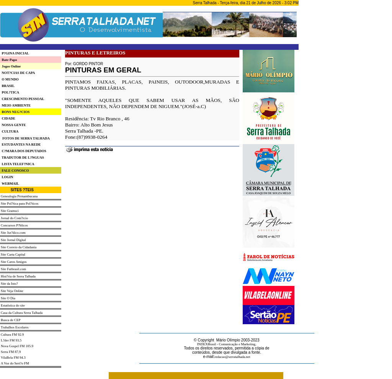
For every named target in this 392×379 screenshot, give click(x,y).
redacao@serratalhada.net (232, 357)
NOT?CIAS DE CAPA (17, 73)
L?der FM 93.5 (11, 340)
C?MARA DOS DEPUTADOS (23, 151)
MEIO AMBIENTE (15, 105)
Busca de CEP (11, 320)
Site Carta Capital (13, 254)
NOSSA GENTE (13, 125)
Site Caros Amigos (14, 262)
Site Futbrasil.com (13, 269)
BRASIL (7, 86)
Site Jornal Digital (13, 240)
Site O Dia (8, 298)
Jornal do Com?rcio (14, 218)
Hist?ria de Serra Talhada (18, 276)
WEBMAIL (9, 183)
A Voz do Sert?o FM (15, 363)
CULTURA (9, 131)
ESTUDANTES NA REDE (20, 144)
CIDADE (7, 118)
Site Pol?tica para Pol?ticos (19, 203)
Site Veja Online (12, 291)
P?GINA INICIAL (14, 53)
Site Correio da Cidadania (18, 247)
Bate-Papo (8, 60)
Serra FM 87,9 (11, 352)
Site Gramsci (10, 211)
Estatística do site (13, 305)
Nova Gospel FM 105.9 (17, 346)
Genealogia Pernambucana (19, 196)
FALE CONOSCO (14, 170)
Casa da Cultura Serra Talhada (21, 313)
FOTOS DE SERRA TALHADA (26, 138)
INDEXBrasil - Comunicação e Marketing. (226, 344)
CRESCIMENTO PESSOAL (22, 99)
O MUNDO (9, 79)
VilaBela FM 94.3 (13, 357)
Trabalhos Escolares (14, 327)
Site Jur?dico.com (13, 233)
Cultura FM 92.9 (12, 334)
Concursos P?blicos (14, 225)
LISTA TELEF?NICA (17, 164)
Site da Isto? (9, 283)
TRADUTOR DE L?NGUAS (22, 157)
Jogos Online (10, 66)
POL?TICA (9, 92)
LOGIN (6, 177)
